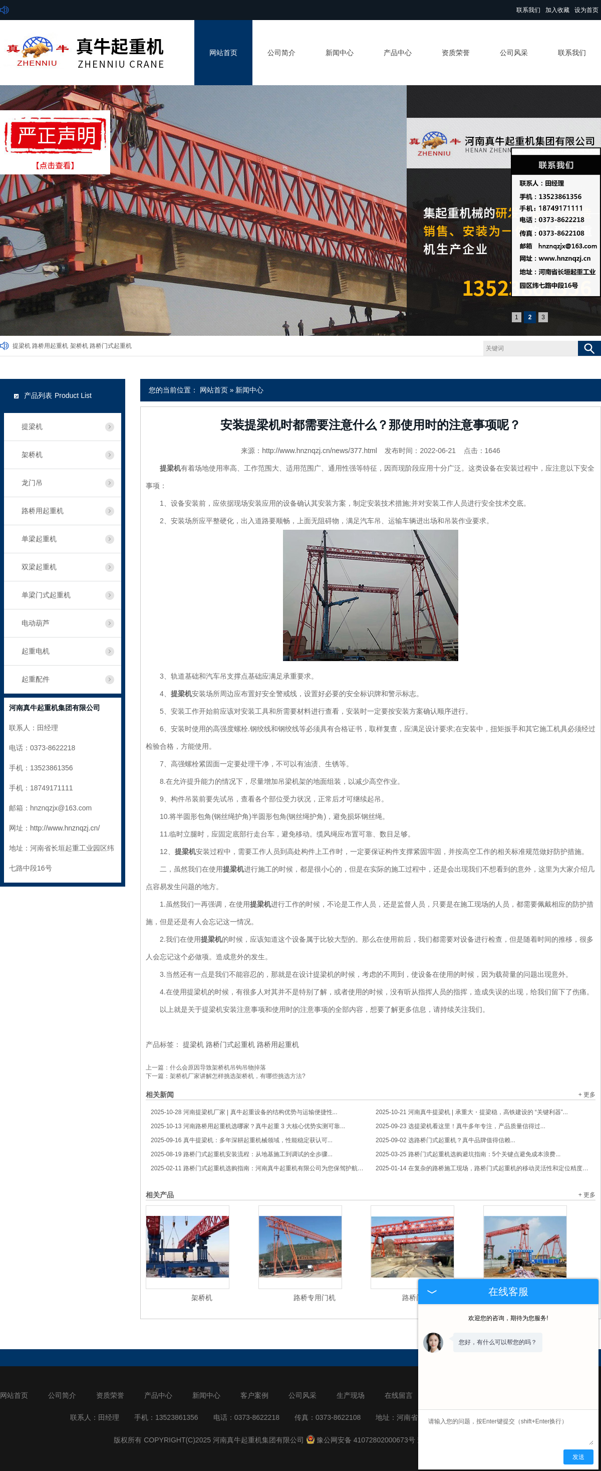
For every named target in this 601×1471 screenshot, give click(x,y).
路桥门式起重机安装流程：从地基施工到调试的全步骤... (242, 1154)
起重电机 (36, 651)
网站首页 (223, 53)
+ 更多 (586, 1094)
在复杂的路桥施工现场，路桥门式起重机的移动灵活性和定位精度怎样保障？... (483, 1168)
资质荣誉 (456, 53)
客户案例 (254, 1395)
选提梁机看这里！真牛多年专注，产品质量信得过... (460, 1126)
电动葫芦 (36, 623)
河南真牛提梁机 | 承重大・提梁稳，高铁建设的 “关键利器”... (472, 1112)
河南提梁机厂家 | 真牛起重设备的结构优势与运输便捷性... (244, 1112)
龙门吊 (32, 483)
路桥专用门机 (314, 1298)
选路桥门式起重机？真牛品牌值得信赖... (445, 1140)
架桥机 (79, 345)
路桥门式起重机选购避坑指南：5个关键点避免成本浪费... (468, 1154)
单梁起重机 (39, 539)
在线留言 (399, 1395)
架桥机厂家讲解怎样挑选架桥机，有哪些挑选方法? (238, 1076)
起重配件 (36, 679)
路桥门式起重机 (111, 345)
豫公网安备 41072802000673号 (360, 1440)
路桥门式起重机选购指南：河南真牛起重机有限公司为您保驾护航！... (258, 1168)
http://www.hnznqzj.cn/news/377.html (319, 451)
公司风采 (514, 53)
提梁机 (22, 345)
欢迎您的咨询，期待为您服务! (508, 1318)
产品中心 (398, 53)
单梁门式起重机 (46, 595)
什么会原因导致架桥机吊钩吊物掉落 (218, 1067)
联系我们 (528, 10)
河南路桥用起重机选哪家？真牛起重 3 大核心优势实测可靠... (248, 1126)
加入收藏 (557, 10)
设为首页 (586, 10)
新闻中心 (340, 53)
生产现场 (351, 1395)
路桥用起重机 (50, 345)
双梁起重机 (39, 567)
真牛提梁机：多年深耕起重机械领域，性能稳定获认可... (242, 1140)
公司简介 (281, 53)
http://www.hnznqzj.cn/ (65, 828)
